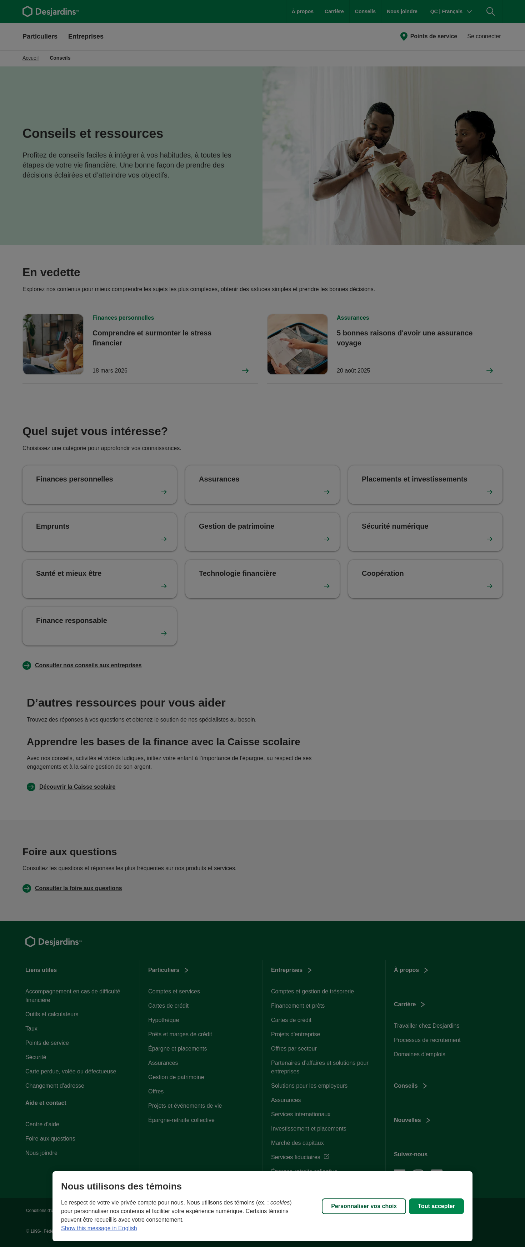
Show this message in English (99, 1228)
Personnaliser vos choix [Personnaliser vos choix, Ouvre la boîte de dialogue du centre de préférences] (364, 1206)
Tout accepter (436, 1206)
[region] (262, 1206)
